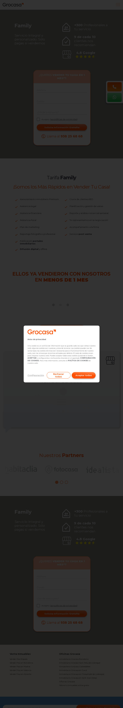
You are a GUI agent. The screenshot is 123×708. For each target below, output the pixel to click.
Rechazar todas (58, 375)
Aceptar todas (84, 375)
